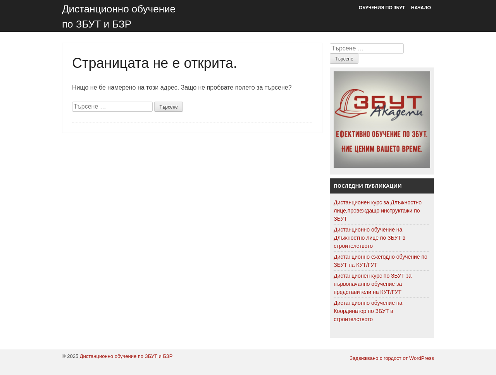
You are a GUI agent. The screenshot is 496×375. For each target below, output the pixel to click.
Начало (421, 7)
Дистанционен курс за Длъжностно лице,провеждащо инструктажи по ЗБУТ (378, 210)
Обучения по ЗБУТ (382, 7)
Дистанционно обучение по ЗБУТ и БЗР (126, 356)
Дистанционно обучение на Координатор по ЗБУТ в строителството (368, 311)
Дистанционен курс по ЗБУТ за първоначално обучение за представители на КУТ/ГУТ (373, 284)
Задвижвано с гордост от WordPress (392, 358)
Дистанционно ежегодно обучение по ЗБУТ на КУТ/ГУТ (380, 261)
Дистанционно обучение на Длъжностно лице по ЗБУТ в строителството (369, 237)
